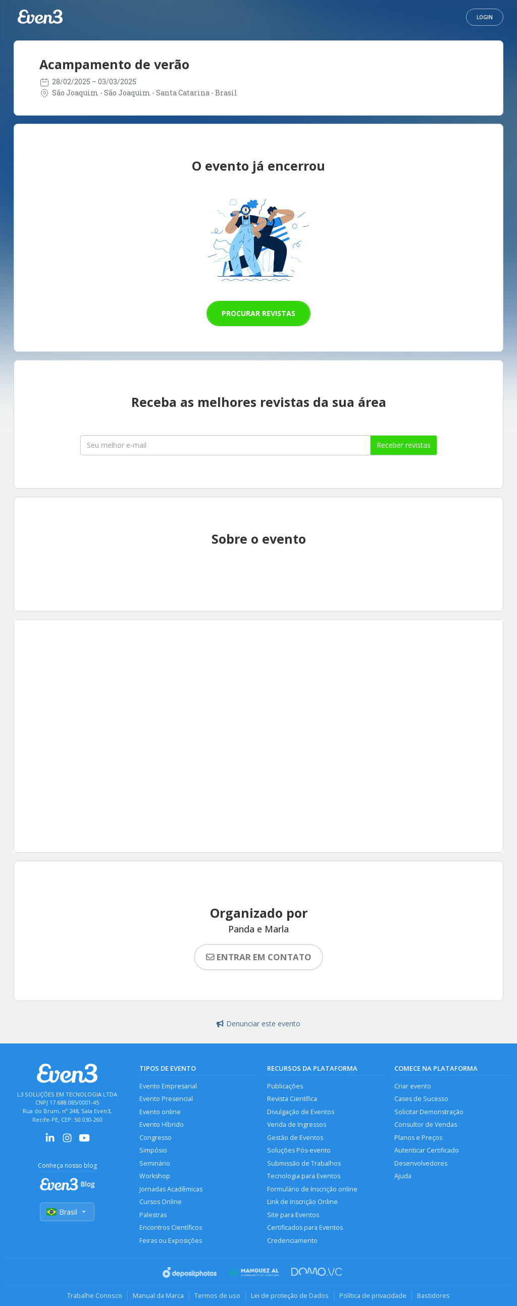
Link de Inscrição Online (302, 1201)
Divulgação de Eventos (300, 1112)
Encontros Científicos (170, 1227)
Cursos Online (160, 1201)
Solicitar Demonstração (428, 1112)
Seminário (154, 1163)
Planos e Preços (418, 1137)
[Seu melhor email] (225, 445)
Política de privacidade (372, 1295)
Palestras (153, 1215)
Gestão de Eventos (295, 1137)
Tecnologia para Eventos (303, 1176)
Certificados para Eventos (305, 1227)
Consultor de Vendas (425, 1124)
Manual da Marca (158, 1295)
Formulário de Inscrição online (312, 1189)
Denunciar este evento (258, 1023)
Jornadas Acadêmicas (170, 1189)
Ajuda (402, 1176)
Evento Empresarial (168, 1086)
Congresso (155, 1137)
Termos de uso (217, 1295)
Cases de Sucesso (421, 1098)
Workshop (154, 1176)
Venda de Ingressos (296, 1124)
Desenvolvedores (420, 1163)
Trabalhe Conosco (94, 1295)
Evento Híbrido (161, 1124)
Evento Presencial (166, 1098)
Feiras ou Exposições (170, 1240)
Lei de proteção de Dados (290, 1295)
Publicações (285, 1086)
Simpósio (153, 1150)
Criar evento (412, 1086)
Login (485, 17)
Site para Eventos (293, 1215)
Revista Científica (292, 1098)
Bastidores (433, 1295)
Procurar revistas (258, 313)
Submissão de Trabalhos (304, 1163)
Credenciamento (292, 1240)
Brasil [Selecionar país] (67, 1212)
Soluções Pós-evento (299, 1150)
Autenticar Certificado (426, 1150)
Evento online (160, 1112)
